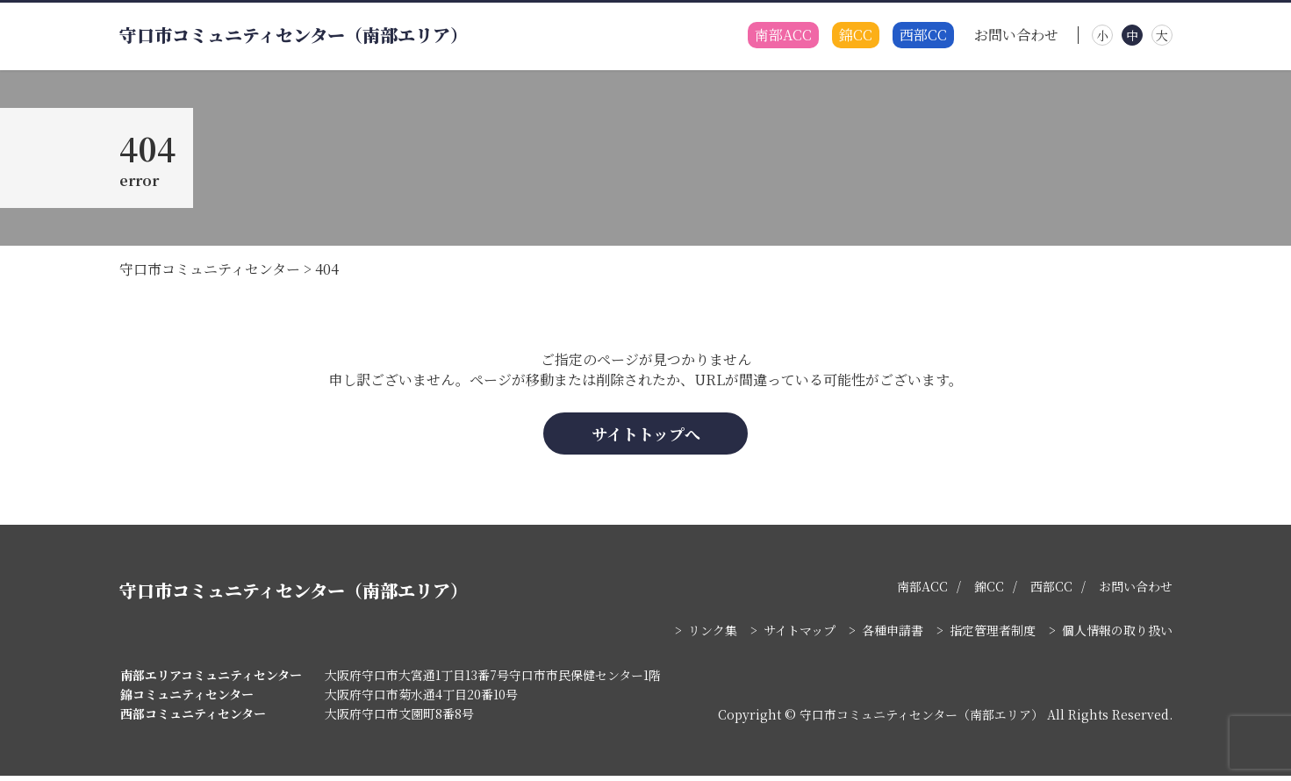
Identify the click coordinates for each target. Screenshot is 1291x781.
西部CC (923, 35)
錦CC (855, 35)
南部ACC (783, 35)
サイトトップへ (646, 437)
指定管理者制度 (993, 635)
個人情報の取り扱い (1117, 635)
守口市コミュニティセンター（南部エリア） (293, 35)
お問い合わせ (1016, 35)
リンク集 (712, 635)
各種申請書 (892, 635)
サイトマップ (800, 635)
